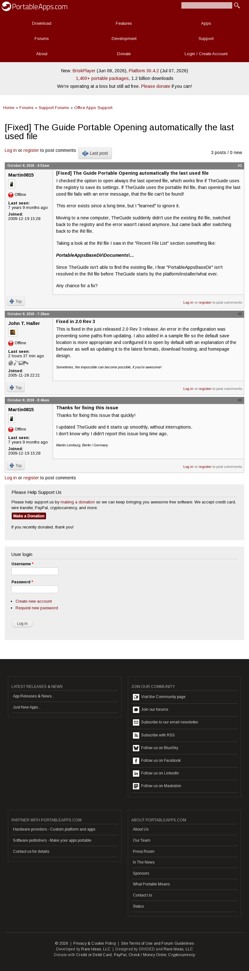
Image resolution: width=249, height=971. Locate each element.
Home (8, 107)
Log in (11, 150)
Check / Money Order (147, 955)
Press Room (143, 851)
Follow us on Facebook (157, 761)
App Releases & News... (33, 696)
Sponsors (141, 873)
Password (22, 582)
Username (22, 564)
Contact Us (142, 895)
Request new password (37, 607)
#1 (240, 165)
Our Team (141, 840)
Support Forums (54, 107)
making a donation (78, 502)
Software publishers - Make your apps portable (52, 840)
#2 (240, 314)
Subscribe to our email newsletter (165, 722)
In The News (143, 862)
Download (41, 23)
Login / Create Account (206, 53)
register (31, 150)
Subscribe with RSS (154, 735)
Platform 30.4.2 (144, 70)
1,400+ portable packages (102, 78)
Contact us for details (31, 851)
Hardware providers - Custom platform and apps (54, 829)
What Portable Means (151, 884)
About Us (140, 829)
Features (124, 23)
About (41, 53)
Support (206, 38)
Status (138, 906)
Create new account (34, 601)
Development (124, 38)
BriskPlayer (84, 70)
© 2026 (61, 943)
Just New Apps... (27, 707)
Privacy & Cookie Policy (94, 943)
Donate (124, 53)
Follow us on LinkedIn (156, 773)
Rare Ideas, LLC (95, 949)
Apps (206, 23)
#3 (240, 400)
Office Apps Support (93, 107)
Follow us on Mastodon (157, 786)
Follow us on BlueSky (155, 748)
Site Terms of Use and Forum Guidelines (157, 943)
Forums (42, 38)
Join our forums (150, 710)
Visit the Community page (159, 697)
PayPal (120, 955)
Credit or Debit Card (94, 955)
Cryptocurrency (181, 955)
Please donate (155, 86)
